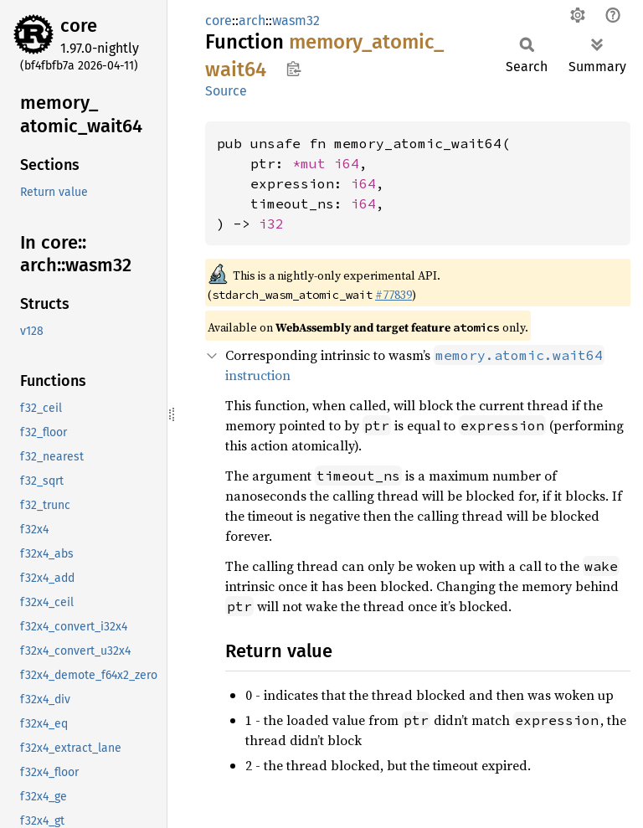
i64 (346, 163)
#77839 (393, 294)
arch (252, 20)
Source (226, 91)
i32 (271, 223)
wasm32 (296, 20)
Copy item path (293, 68)
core (78, 25)
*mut (313, 163)
